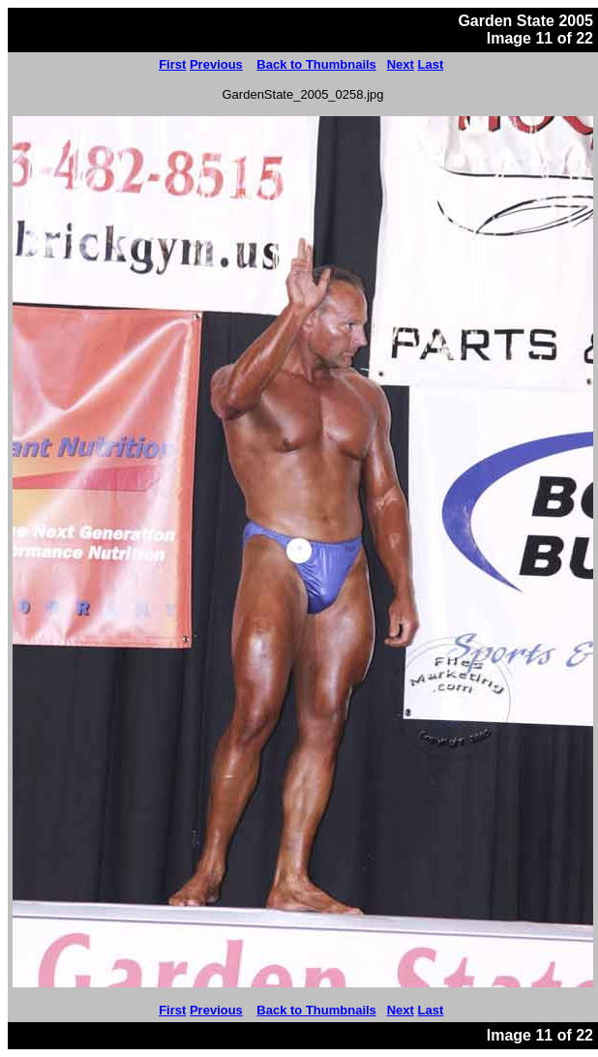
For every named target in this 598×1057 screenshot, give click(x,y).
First (172, 64)
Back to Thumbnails (316, 64)
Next (400, 64)
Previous (216, 64)
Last (431, 64)
